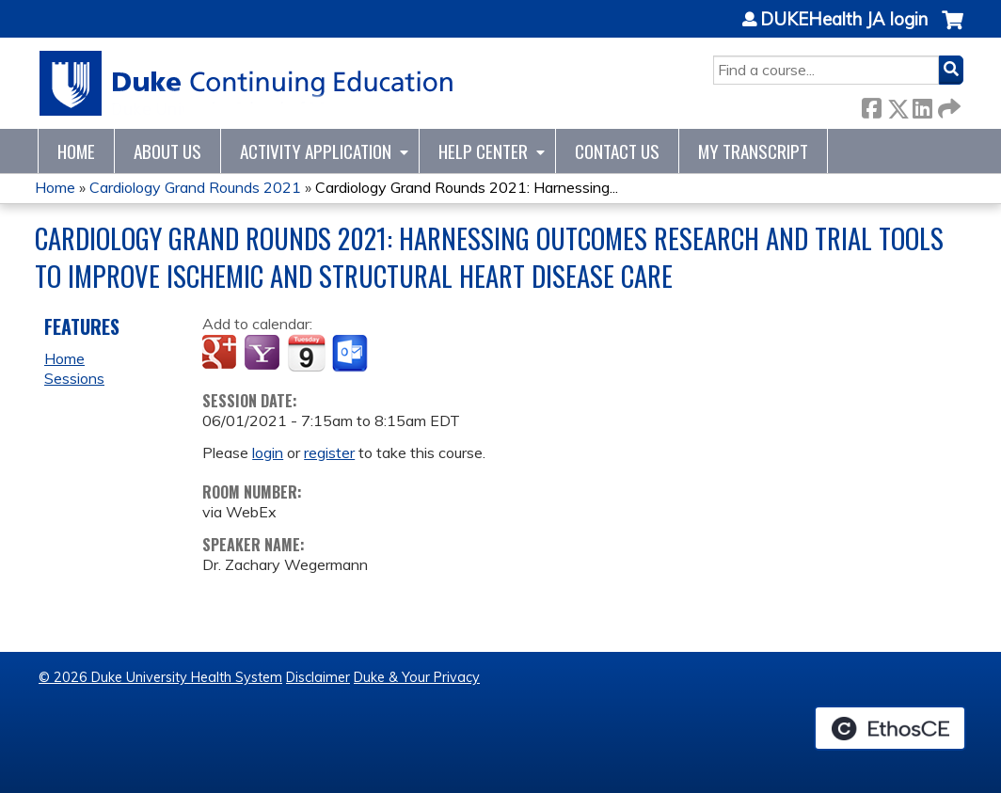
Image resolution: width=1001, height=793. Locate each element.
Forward (947, 105)
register (329, 452)
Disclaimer (318, 677)
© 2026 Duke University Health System (160, 677)
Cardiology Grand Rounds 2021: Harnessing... (466, 187)
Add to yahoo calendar (264, 354)
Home (76, 151)
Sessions (74, 378)
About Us (167, 151)
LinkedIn (922, 105)
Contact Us (617, 151)
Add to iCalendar (306, 353)
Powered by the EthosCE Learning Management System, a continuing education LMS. (890, 728)
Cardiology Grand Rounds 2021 (195, 187)
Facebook (871, 105)
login (267, 452)
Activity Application (315, 151)
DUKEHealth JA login (844, 19)
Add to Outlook (351, 354)
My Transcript (753, 151)
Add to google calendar (221, 354)
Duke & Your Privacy (417, 677)
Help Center (483, 151)
